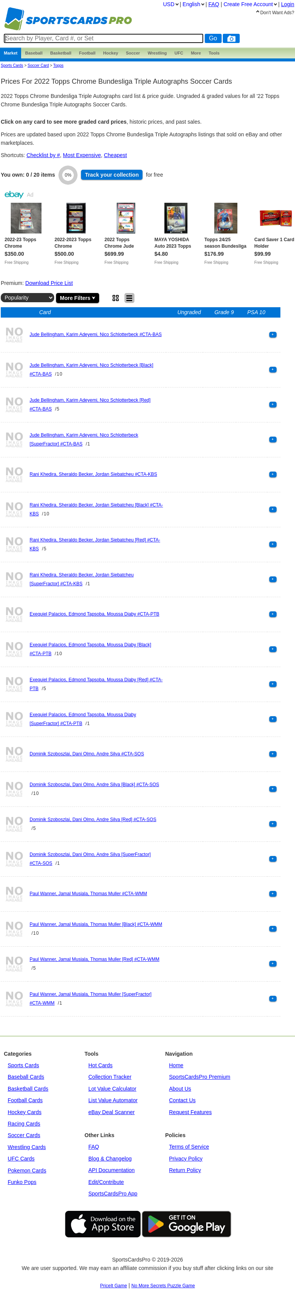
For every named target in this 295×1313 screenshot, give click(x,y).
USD (168, 4)
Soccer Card (38, 65)
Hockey (110, 53)
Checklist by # (43, 155)
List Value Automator (113, 1100)
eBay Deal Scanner (111, 1112)
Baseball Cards (26, 1077)
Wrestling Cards (27, 1147)
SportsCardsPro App (113, 1193)
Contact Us (182, 1100)
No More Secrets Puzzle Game (163, 1285)
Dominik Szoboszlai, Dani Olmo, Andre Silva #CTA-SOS (87, 754)
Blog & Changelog (110, 1159)
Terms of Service (189, 1147)
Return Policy (185, 1170)
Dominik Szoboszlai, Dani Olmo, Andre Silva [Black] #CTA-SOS (94, 784)
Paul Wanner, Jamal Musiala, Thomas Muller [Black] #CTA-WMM (96, 924)
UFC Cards (21, 1159)
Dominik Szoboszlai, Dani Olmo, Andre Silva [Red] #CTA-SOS (93, 819)
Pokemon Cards (27, 1170)
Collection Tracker (109, 1077)
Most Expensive (82, 155)
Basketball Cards (28, 1089)
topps (58, 65)
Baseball (33, 53)
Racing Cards (24, 1124)
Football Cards (25, 1100)
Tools (214, 53)
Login (287, 4)
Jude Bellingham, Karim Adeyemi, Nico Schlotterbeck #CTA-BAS (96, 334)
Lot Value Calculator (112, 1089)
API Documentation (111, 1170)
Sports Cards (12, 65)
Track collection (112, 175)
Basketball (60, 53)
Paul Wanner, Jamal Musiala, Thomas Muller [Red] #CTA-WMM (94, 959)
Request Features (190, 1112)
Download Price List (49, 283)
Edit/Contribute (106, 1182)
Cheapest (115, 155)
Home (176, 1065)
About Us (180, 1089)
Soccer (133, 53)
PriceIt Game (113, 1285)
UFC (178, 53)
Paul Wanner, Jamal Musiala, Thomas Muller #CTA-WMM (88, 893)
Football (87, 53)
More (196, 53)
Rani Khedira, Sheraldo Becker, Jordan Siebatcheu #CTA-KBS (93, 474)
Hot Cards (100, 1065)
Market (10, 53)
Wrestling (157, 53)
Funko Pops (22, 1182)
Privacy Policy (185, 1159)
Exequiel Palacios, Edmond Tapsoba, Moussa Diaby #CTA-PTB (94, 614)
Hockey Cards (24, 1112)
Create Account (248, 4)
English (191, 4)
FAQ (93, 1147)
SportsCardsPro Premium (199, 1077)
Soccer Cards (24, 1135)
